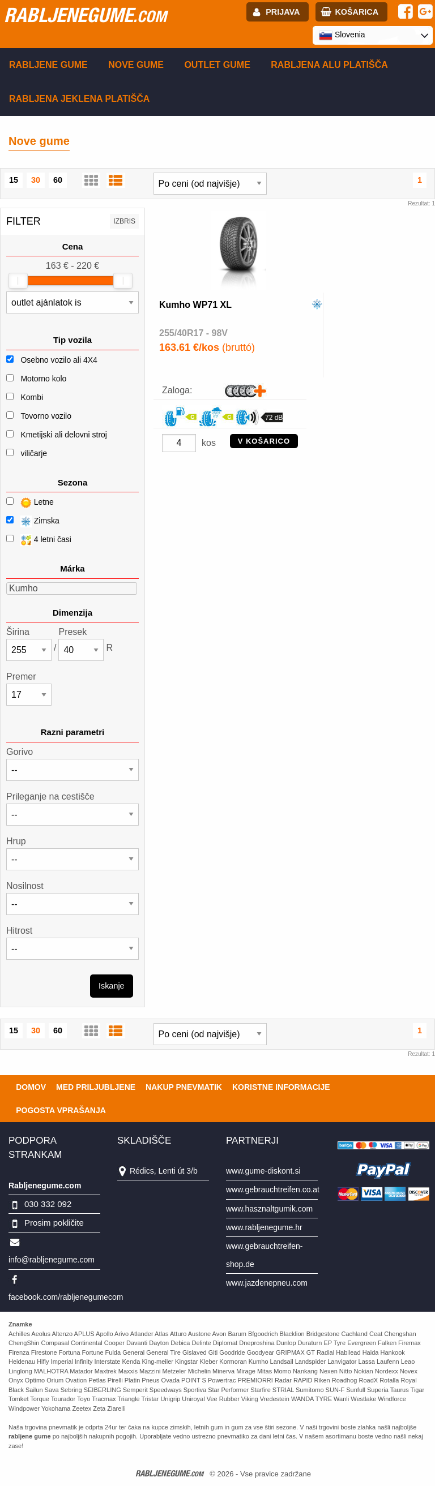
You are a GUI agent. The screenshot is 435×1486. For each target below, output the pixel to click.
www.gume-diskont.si (263, 1170)
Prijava (283, 11)
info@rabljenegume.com (51, 1259)
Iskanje (112, 985)
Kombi (31, 397)
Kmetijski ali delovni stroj (63, 434)
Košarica (356, 11)
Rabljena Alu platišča (329, 65)
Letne (30, 503)
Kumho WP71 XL (195, 305)
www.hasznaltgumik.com (269, 1208)
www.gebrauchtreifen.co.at (272, 1189)
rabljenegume (85, 15)
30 (35, 179)
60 (57, 179)
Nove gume (136, 65)
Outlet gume (217, 65)
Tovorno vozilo (45, 415)
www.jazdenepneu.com (267, 1282)
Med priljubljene (95, 1087)
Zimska (32, 521)
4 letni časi (38, 540)
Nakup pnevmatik (184, 1087)
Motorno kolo (43, 378)
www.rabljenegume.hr (264, 1227)
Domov (31, 1087)
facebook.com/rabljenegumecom (65, 1297)
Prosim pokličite (54, 1222)
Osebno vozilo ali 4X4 (58, 359)
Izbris (124, 221)
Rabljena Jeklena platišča (79, 99)
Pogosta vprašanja (61, 1110)
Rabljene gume (48, 65)
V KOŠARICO (264, 441)
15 (13, 179)
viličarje (33, 453)
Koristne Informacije (281, 1087)
